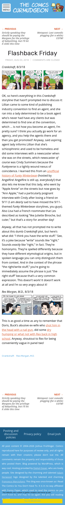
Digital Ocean (40, 468)
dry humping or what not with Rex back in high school (29, 334)
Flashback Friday (32, 53)
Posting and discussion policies (11, 434)
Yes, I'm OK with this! (32, 501)
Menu (6, 8)
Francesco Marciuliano (13, 481)
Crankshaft (8, 356)
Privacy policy (32, 434)
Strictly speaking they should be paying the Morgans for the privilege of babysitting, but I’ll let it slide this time (15, 38)
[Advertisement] (29, 379)
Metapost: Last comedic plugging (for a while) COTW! (50, 35)
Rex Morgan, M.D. (25, 356)
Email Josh (54, 434)
